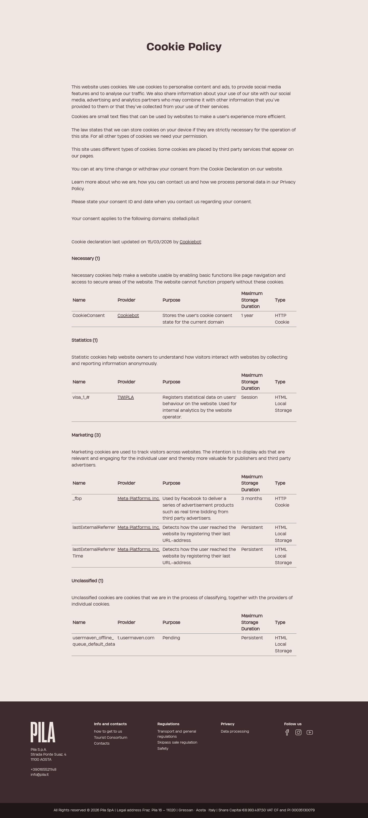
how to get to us (108, 731)
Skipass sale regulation (177, 742)
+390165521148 (43, 769)
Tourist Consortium (110, 738)
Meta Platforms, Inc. (139, 498)
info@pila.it (40, 775)
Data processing (235, 731)
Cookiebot (190, 242)
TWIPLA (126, 397)
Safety (162, 749)
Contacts (102, 743)
